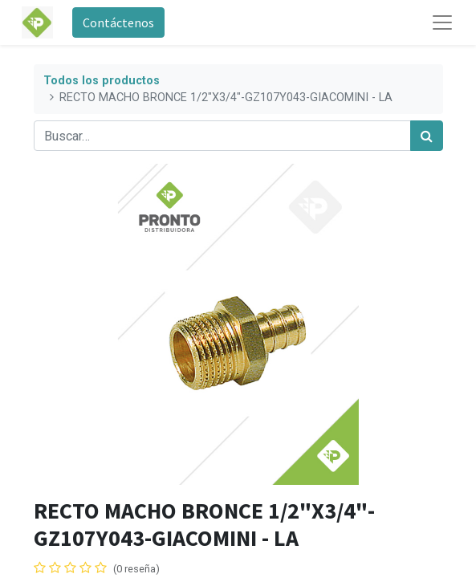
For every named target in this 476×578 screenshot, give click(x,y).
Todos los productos (101, 81)
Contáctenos (118, 22)
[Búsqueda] (426, 135)
